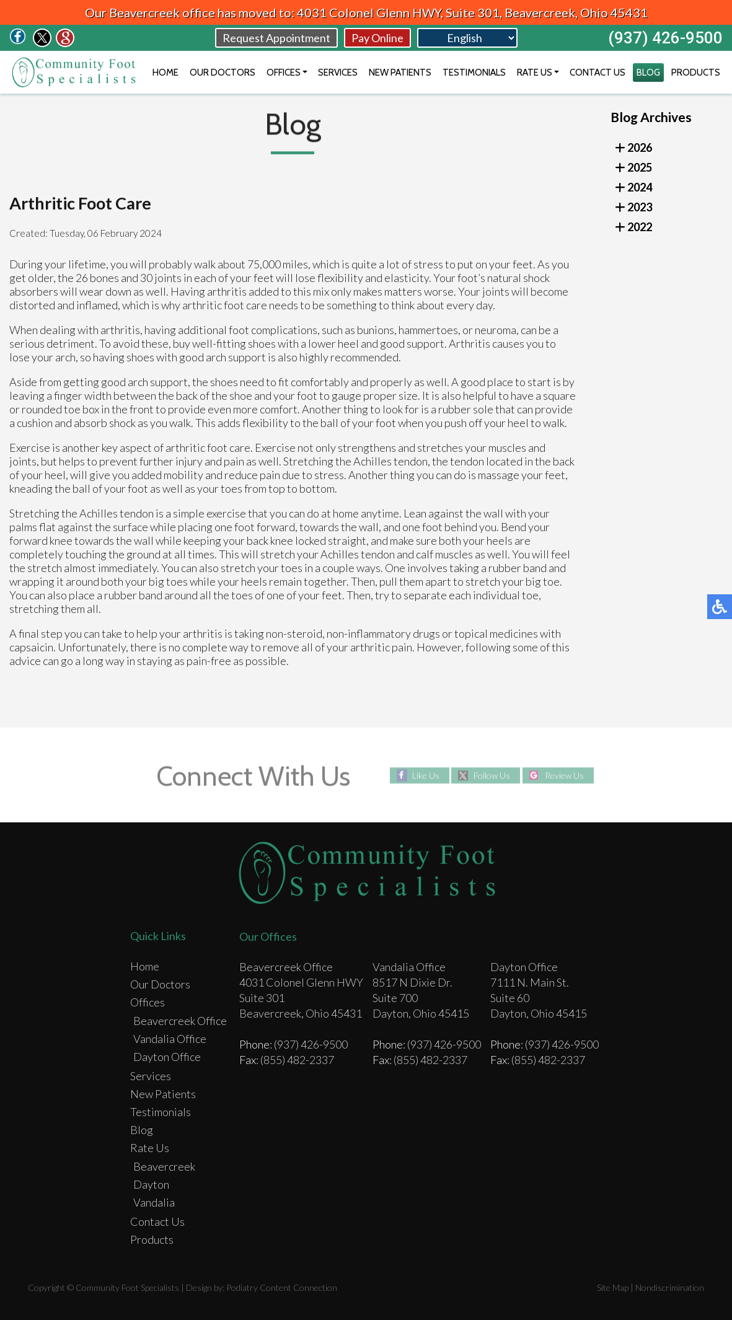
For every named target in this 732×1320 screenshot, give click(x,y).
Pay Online (377, 38)
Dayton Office (167, 1056)
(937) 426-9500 (665, 38)
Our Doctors (222, 72)
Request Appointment (276, 38)
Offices (284, 72)
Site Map (612, 1287)
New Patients (400, 72)
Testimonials (474, 72)
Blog (648, 72)
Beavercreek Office (180, 1020)
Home (165, 72)
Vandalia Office (169, 1038)
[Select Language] (467, 38)
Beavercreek (164, 1166)
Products (695, 72)
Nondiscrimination (669, 1287)
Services (338, 72)
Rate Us (534, 72)
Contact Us (597, 72)
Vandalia (154, 1202)
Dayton (151, 1184)
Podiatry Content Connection (281, 1287)
